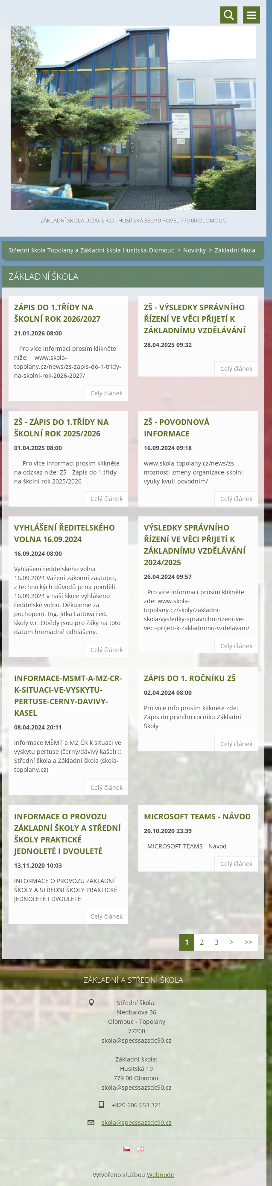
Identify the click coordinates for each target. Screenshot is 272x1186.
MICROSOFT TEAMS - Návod (197, 816)
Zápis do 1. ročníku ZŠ (190, 678)
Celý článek (107, 393)
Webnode (160, 1175)
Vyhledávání (228, 15)
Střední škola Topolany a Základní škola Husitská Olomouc (91, 250)
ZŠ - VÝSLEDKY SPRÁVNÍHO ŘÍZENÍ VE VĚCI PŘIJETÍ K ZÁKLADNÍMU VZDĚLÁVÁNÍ (195, 318)
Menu (251, 15)
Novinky (194, 250)
